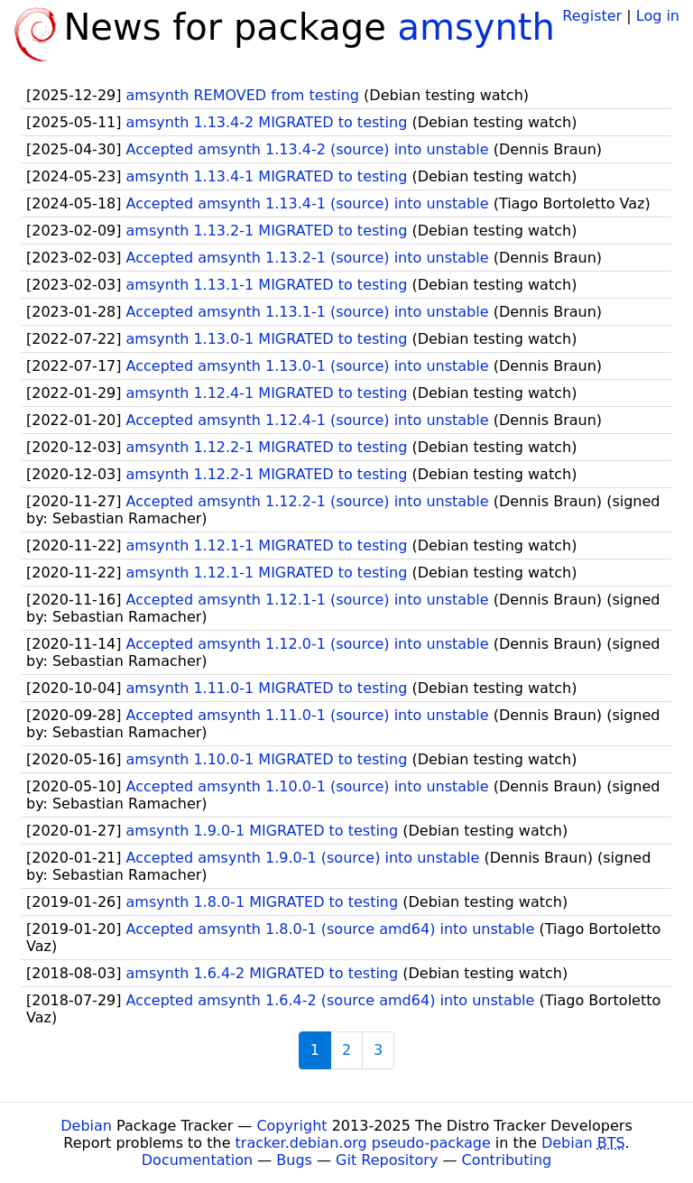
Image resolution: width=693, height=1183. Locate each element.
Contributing (507, 1160)
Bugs (294, 1160)
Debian (86, 1125)
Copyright (291, 1125)
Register (592, 15)
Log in (657, 15)
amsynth (476, 27)
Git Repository (387, 1160)
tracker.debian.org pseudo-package (363, 1142)
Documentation (197, 1160)
